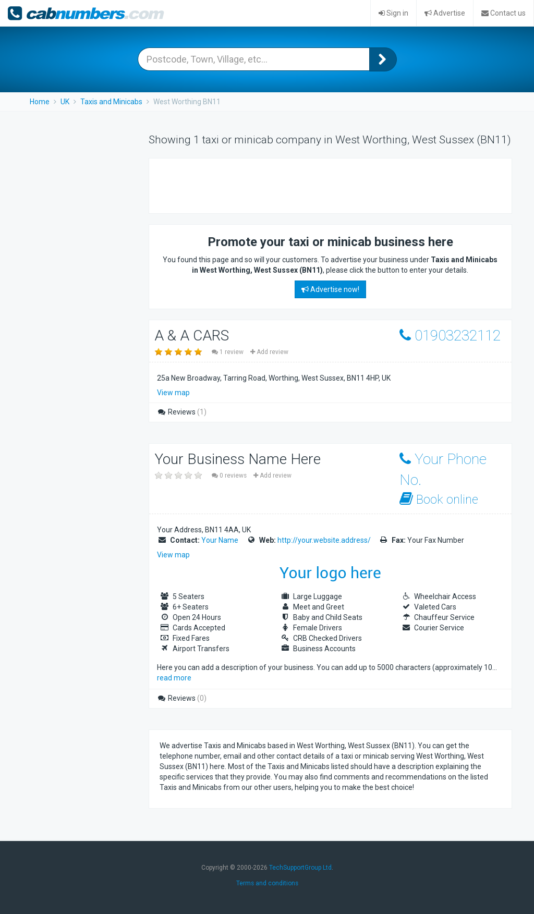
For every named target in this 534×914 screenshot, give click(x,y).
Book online (438, 499)
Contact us (503, 13)
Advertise (444, 13)
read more (174, 678)
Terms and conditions (267, 883)
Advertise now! (330, 289)
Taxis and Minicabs (111, 102)
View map (173, 392)
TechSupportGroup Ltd (300, 867)
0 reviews (230, 475)
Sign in (393, 13)
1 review (228, 352)
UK (64, 102)
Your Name (219, 540)
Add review (269, 352)
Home (40, 102)
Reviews (182, 412)
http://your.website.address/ (324, 540)
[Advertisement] (282, 184)
